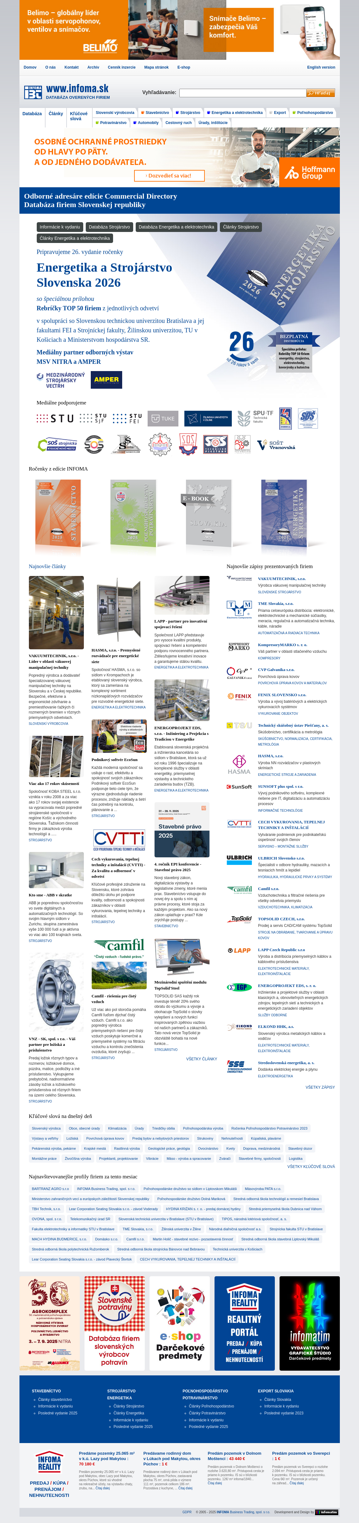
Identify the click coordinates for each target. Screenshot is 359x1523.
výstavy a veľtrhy (45, 1138)
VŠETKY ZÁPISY (320, 1087)
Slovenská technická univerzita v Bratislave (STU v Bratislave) (166, 1219)
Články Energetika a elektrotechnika (75, 238)
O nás (50, 67)
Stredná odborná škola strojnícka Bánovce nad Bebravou (160, 1249)
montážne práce (44, 1158)
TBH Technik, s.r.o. (46, 1209)
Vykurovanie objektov (278, 713)
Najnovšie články (47, 566)
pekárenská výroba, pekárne (54, 1148)
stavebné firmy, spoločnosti (260, 1158)
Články (56, 113)
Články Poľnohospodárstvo (211, 1406)
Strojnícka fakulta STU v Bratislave (296, 1229)
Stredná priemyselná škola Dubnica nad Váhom (285, 1209)
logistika (295, 1158)
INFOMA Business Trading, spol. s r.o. (106, 1189)
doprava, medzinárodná (261, 1148)
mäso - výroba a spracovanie (189, 1158)
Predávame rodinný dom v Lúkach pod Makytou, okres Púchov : (172, 1458)
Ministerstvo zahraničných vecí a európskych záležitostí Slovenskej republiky (91, 1199)
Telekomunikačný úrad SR (90, 1219)
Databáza (32, 113)
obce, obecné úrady (84, 1128)
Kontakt (72, 67)
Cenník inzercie (122, 67)
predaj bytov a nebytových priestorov (160, 1138)
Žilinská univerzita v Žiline (181, 1229)
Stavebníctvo (157, 112)
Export (280, 112)
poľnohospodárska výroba (203, 1128)
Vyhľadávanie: (160, 92)
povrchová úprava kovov (105, 1138)
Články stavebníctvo (55, 1399)
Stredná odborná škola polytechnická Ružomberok (70, 1249)
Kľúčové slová (79, 116)
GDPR (187, 1512)
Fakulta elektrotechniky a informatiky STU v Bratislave (73, 1229)
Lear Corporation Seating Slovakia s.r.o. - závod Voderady (113, 1209)
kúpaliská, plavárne (266, 1138)
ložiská (72, 1138)
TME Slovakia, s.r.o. (276, 603)
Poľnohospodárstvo (315, 112)
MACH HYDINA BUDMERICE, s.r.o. (59, 1239)
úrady (139, 1128)
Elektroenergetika (275, 1076)
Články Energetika (129, 1413)
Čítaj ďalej (102, 1488)
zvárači (225, 1158)
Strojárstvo (190, 112)
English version (321, 67)
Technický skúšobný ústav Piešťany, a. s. (293, 725)
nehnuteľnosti (232, 1138)
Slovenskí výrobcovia (115, 112)
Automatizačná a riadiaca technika (289, 633)
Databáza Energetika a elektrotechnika (176, 226)
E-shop (183, 67)
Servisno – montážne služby (283, 846)
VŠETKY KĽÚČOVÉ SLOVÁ (311, 1167)
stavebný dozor (300, 1148)
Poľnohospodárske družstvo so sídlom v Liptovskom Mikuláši (190, 1189)
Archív (93, 67)
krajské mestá (95, 1148)
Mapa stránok (156, 67)
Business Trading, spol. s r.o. (243, 1512)
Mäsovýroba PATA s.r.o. (263, 1189)
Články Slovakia (277, 1399)
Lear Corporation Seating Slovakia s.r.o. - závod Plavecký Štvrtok (82, 1259)
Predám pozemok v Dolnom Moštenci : (234, 1456)
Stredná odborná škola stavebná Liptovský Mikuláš (280, 1239)
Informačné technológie (280, 810)
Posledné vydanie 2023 (284, 1413)
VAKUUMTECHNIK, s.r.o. (282, 578)
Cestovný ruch (179, 123)
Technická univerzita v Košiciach (238, 1249)
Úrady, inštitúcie (213, 123)
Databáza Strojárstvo (109, 226)
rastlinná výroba (127, 1148)
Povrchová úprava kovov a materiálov (292, 683)
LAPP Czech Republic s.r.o (281, 949)
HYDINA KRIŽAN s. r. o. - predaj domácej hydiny (203, 1209)
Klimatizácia (117, 1128)
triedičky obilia (163, 1128)
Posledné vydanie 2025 (58, 1413)
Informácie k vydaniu (60, 226)
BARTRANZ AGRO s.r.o (50, 1189)
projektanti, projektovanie (118, 1158)
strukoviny (205, 1138)
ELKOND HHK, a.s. (276, 1026)
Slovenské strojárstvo (279, 592)
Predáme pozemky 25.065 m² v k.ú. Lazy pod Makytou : (107, 1458)
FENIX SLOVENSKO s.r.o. (282, 694)
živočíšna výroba (78, 1158)
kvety (230, 1148)
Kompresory (269, 658)
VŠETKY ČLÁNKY (201, 1059)
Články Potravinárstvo (207, 1413)
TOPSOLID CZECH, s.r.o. (281, 919)
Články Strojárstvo (241, 226)
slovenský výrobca (46, 1128)
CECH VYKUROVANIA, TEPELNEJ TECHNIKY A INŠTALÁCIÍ (187, 1259)
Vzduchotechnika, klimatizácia (285, 907)
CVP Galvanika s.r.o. (276, 669)
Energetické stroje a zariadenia (287, 774)
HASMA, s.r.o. (271, 755)
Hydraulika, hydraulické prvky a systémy (295, 877)
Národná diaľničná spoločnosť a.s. (235, 1229)
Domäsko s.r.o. (106, 1239)
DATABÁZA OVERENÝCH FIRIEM (78, 97)
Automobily (148, 123)
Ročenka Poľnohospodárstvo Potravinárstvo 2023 (269, 1128)
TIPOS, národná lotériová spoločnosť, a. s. (254, 1219)
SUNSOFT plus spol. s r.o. (280, 786)
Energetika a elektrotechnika (237, 112)
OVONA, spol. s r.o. (47, 1219)
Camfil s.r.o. (268, 888)
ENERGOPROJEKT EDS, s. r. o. (287, 985)
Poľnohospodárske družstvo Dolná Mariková (191, 1199)
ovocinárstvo (208, 1148)
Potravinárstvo (113, 123)
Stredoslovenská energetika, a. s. (286, 1062)
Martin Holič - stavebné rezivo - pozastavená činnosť (193, 1239)
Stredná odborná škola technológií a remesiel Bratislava (276, 1199)
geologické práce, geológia (169, 1148)
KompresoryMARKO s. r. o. (282, 644)
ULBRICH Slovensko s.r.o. (281, 858)
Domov (30, 67)
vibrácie (152, 1158)
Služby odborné (272, 1015)
